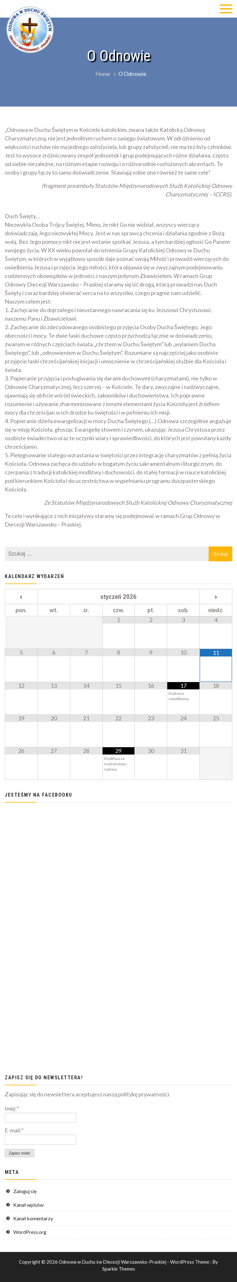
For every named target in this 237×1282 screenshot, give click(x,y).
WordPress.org (29, 1232)
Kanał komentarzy (33, 1218)
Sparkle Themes (118, 1269)
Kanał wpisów (28, 1205)
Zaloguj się (25, 1191)
